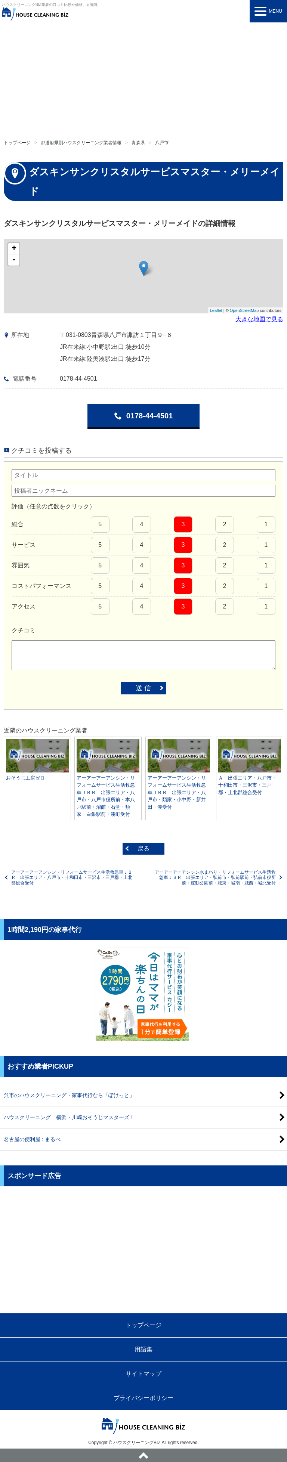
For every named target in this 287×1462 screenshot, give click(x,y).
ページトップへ (143, 1455)
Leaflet (216, 310)
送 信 (143, 688)
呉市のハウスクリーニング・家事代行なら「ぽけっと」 (69, 1095)
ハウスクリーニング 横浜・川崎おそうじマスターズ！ (69, 1117)
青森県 (138, 142)
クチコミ (24, 630)
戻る (143, 848)
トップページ (17, 142)
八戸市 (162, 142)
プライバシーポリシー (143, 1398)
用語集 (143, 1349)
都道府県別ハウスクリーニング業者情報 (81, 142)
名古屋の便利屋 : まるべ (32, 1139)
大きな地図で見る (259, 319)
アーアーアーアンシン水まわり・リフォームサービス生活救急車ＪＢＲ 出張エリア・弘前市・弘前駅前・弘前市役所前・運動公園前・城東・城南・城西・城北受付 (215, 878)
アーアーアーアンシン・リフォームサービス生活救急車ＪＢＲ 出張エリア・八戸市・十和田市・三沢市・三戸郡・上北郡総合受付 (71, 878)
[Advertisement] (143, 78)
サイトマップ (143, 1373)
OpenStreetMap (244, 310)
